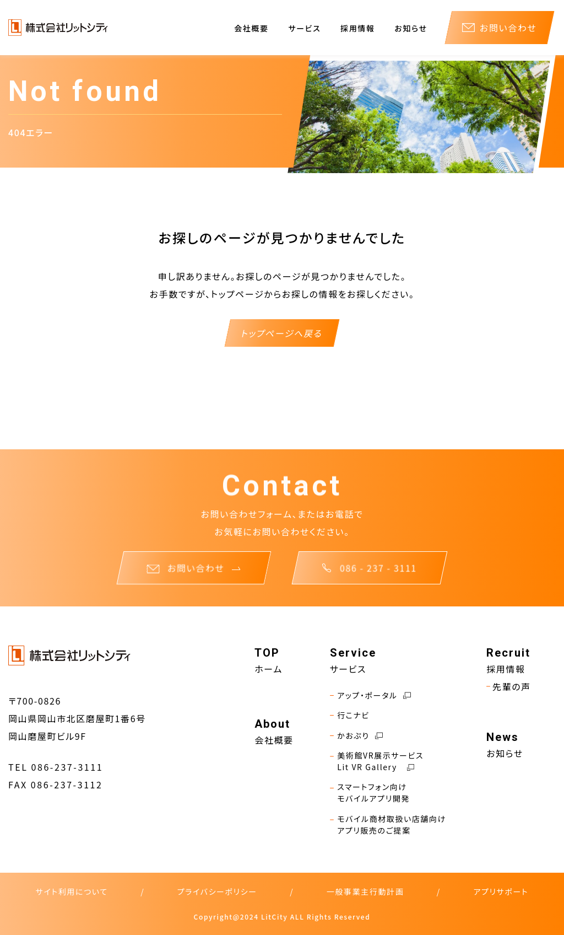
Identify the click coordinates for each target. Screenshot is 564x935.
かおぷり (356, 735)
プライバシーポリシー (217, 891)
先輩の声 (508, 686)
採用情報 (357, 28)
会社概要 (251, 28)
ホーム (268, 668)
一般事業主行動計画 (365, 891)
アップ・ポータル (370, 695)
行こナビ (350, 715)
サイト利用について (72, 891)
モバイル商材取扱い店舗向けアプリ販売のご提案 (388, 824)
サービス (304, 28)
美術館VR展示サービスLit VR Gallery (377, 761)
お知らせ (410, 28)
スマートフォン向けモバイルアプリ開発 (370, 792)
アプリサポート (500, 891)
